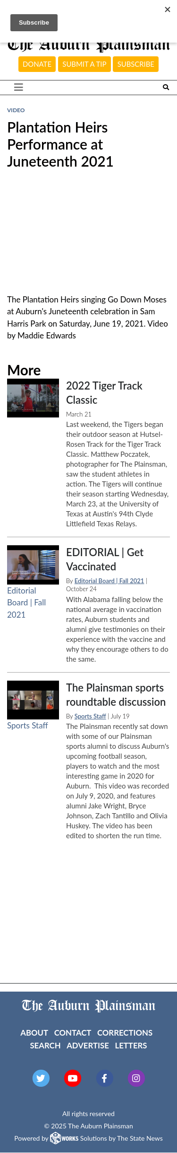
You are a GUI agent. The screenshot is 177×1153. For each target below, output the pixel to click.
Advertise (88, 1045)
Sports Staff (27, 725)
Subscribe (136, 64)
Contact (73, 1033)
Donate (37, 64)
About (34, 1033)
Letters (131, 1045)
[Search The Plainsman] (166, 87)
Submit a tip (84, 64)
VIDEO (16, 110)
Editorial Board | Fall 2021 (26, 602)
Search (45, 1045)
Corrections (124, 1033)
